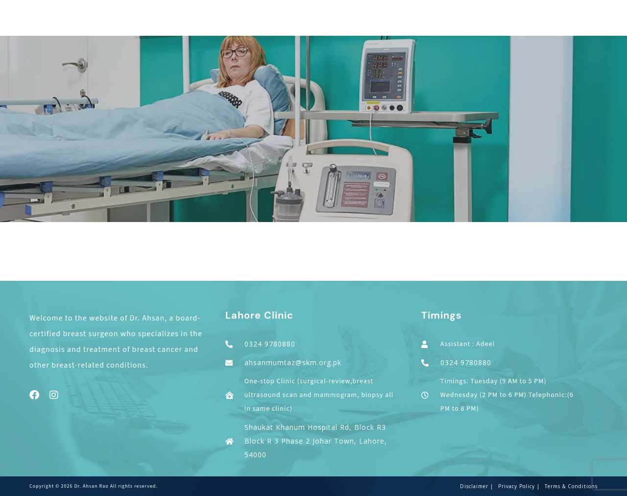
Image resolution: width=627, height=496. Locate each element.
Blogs (552, 23)
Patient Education (497, 23)
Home (150, 23)
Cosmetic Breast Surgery (320, 23)
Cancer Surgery (230, 23)
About (180, 23)
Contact (586, 23)
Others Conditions (416, 23)
